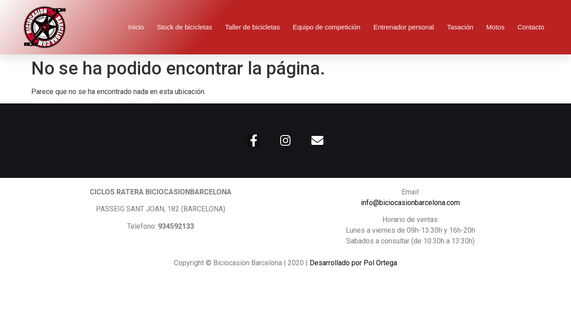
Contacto (530, 27)
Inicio (136, 27)
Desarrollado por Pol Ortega (353, 263)
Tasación (460, 27)
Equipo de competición (326, 27)
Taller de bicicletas (252, 27)
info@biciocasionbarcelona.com (410, 202)
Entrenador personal (403, 27)
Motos (495, 27)
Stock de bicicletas (184, 27)
